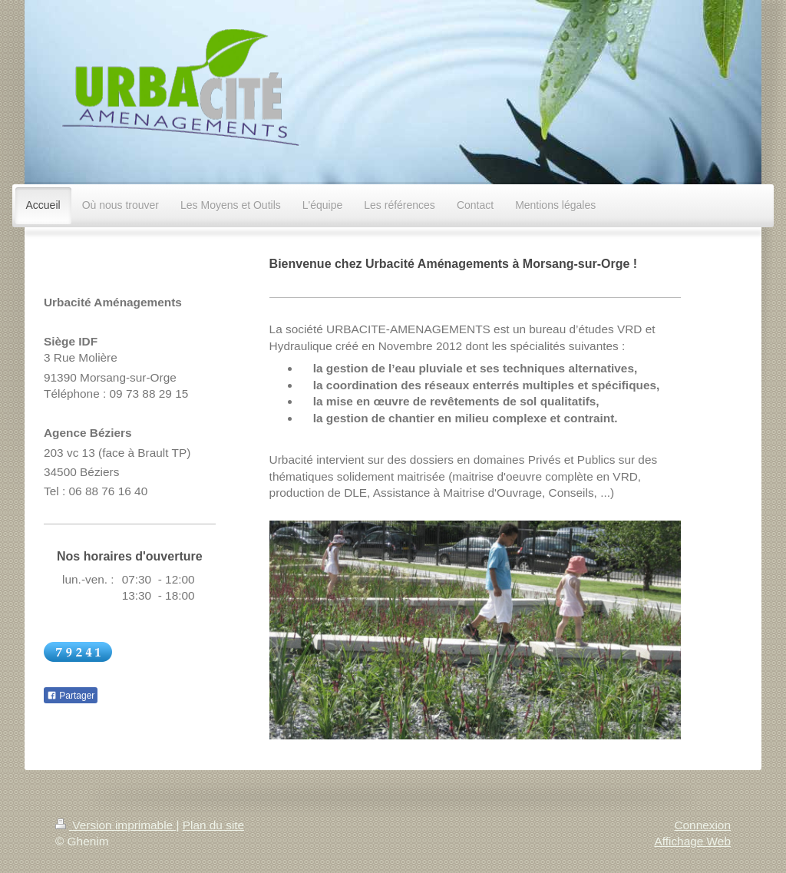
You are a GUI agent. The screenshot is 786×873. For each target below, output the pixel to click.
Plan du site (213, 825)
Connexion (702, 825)
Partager (70, 695)
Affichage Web (692, 841)
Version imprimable (115, 825)
